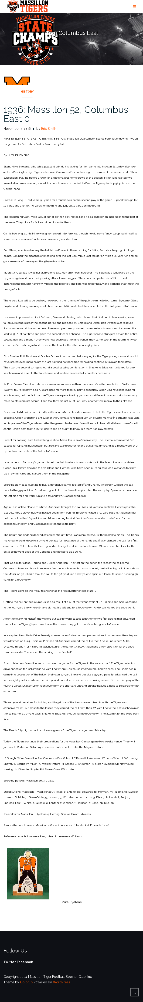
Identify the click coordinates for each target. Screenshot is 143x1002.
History (27, 91)
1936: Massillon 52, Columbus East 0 (65, 114)
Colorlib (26, 982)
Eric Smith (48, 128)
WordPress (61, 982)
